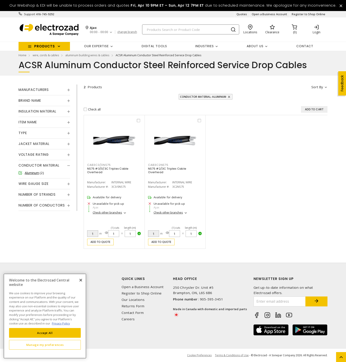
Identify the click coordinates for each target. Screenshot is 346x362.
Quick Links (133, 278)
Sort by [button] (317, 87)
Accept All (45, 333)
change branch (127, 32)
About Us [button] (255, 46)
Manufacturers (34, 89)
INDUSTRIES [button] (204, 46)
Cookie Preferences (199, 355)
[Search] (190, 29)
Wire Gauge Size (34, 183)
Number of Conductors (42, 205)
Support (29, 14)
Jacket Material (34, 143)
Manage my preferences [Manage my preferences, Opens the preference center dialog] (45, 345)
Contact (304, 46)
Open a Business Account (269, 14)
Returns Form (133, 306)
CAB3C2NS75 (158, 165)
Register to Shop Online (308, 14)
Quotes (242, 14)
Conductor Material (39, 165)
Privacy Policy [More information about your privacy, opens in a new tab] (61, 323)
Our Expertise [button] (96, 46)
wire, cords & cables (46, 55)
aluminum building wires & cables (87, 55)
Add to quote (100, 242)
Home (22, 55)
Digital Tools (154, 46)
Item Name (28, 122)
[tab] (44, 89)
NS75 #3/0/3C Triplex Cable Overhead (108, 170)
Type (23, 133)
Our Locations (133, 300)
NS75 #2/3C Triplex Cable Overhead (167, 170)
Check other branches (107, 212)
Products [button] (44, 46)
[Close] (81, 280)
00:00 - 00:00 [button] (99, 32)
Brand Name (30, 100)
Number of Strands (37, 194)
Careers (128, 319)
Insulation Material (37, 111)
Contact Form (133, 313)
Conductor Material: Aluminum (203, 97)
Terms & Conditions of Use (232, 355)
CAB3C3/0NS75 (99, 165)
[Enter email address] (280, 301)
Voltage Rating (34, 154)
